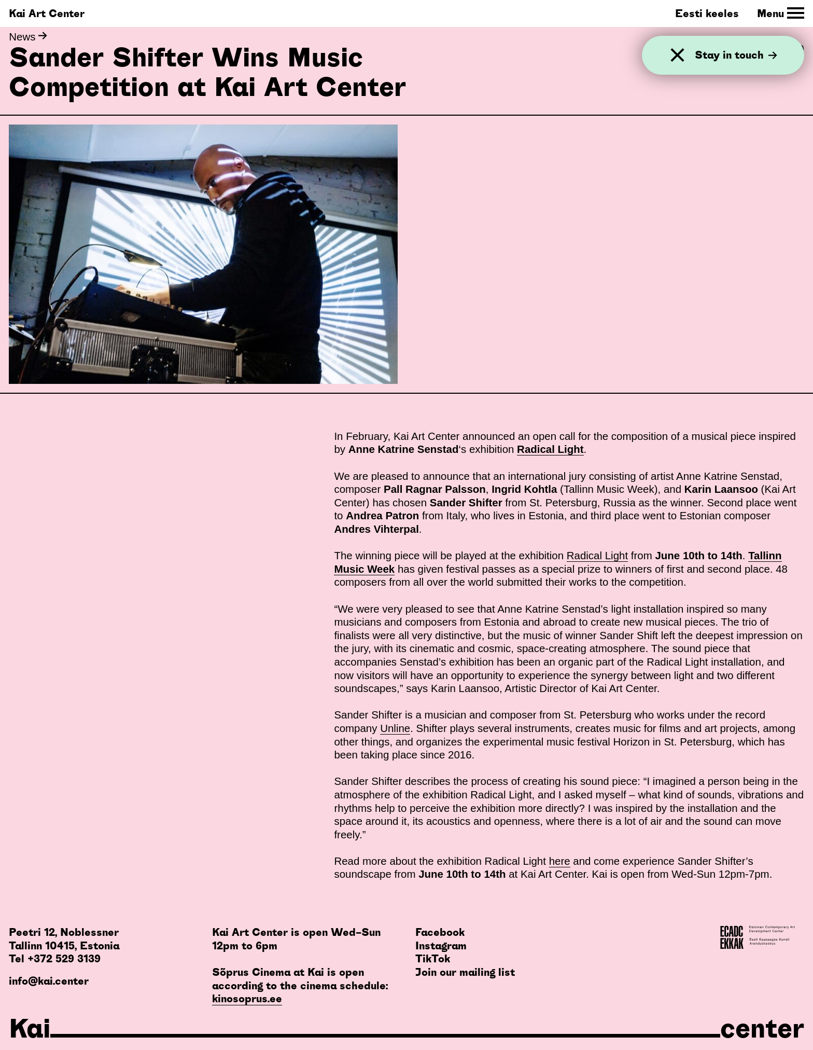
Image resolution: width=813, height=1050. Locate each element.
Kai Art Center (47, 13)
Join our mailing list (465, 971)
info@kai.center (49, 980)
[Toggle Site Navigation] (780, 13)
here (559, 861)
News (28, 37)
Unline (395, 728)
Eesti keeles (707, 13)
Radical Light (597, 555)
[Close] (677, 55)
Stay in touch (736, 55)
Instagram (441, 945)
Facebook (440, 931)
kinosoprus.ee (247, 998)
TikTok (432, 958)
